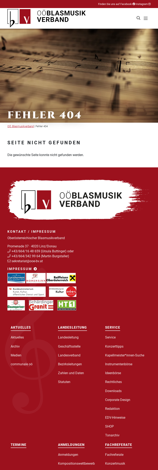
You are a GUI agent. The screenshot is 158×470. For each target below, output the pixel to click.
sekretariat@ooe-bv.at (28, 261)
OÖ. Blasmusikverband (20, 126)
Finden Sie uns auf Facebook (116, 4)
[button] (139, 18)
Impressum (22, 269)
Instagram (143, 4)
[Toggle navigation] (146, 18)
